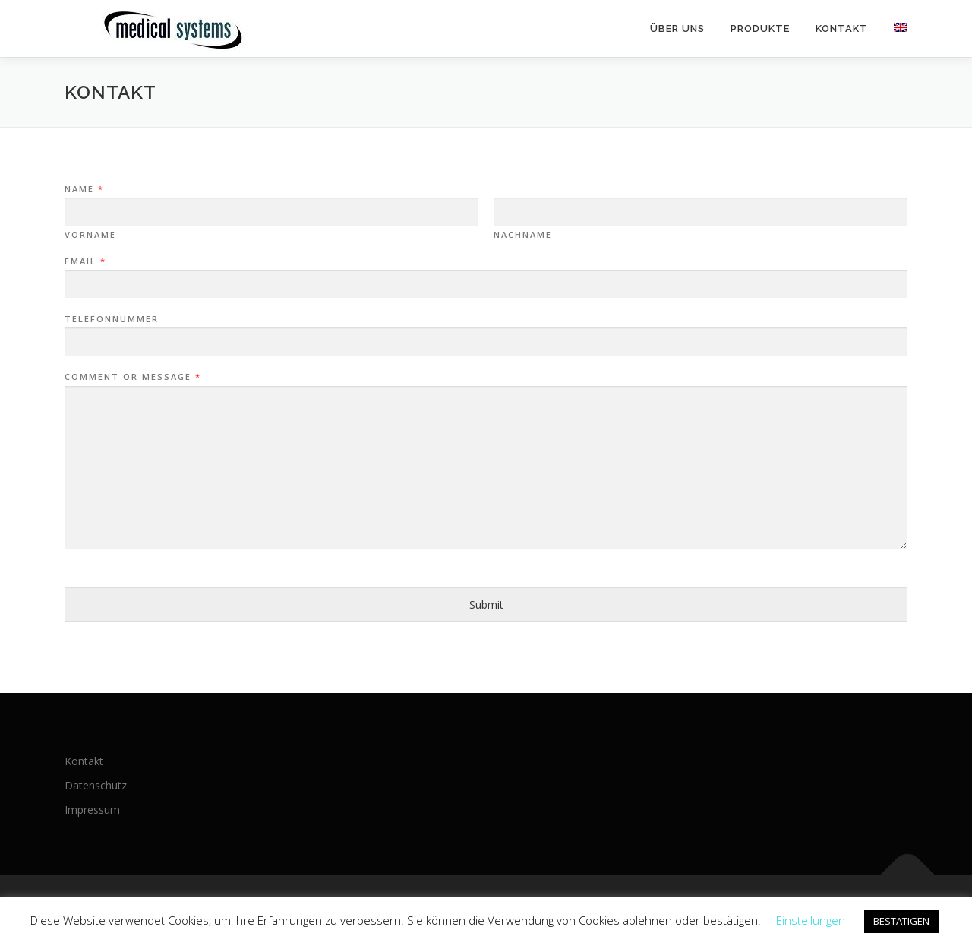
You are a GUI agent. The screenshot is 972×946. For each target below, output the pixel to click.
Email (85, 261)
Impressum (92, 809)
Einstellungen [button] (810, 920)
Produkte (760, 28)
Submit (486, 604)
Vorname (90, 234)
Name (84, 189)
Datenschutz (96, 785)
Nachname (523, 234)
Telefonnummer (112, 319)
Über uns (677, 28)
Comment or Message (132, 377)
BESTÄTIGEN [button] (901, 921)
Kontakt (842, 28)
